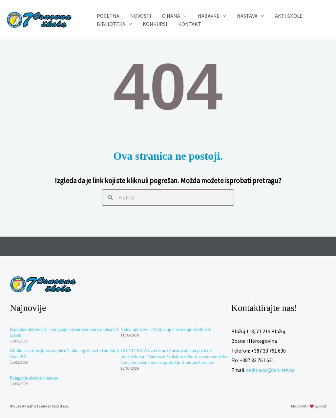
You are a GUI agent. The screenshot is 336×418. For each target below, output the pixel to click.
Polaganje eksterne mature (34, 378)
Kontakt (178, 25)
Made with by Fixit (308, 406)
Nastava (227, 13)
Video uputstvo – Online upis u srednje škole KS (165, 329)
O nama (160, 13)
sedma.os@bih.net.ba (270, 370)
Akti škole (265, 13)
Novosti (134, 13)
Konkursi (148, 25)
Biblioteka (108, 25)
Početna (105, 13)
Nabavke (193, 13)
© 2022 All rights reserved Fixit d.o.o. (39, 406)
